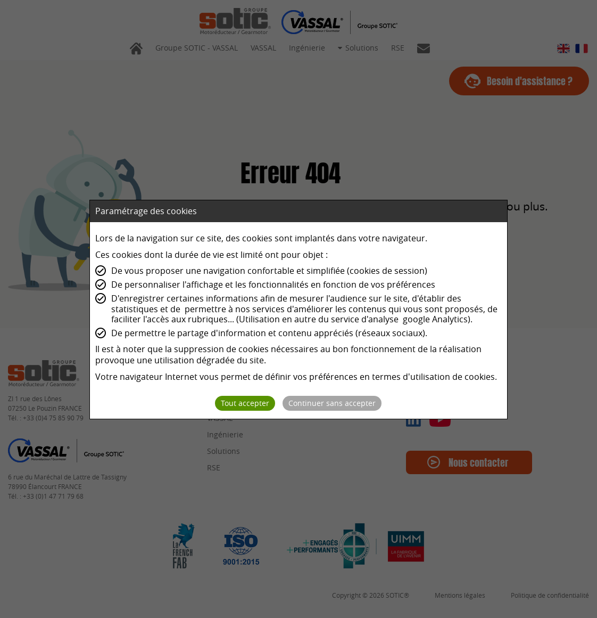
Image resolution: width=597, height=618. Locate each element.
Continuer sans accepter (332, 403)
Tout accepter (245, 403)
